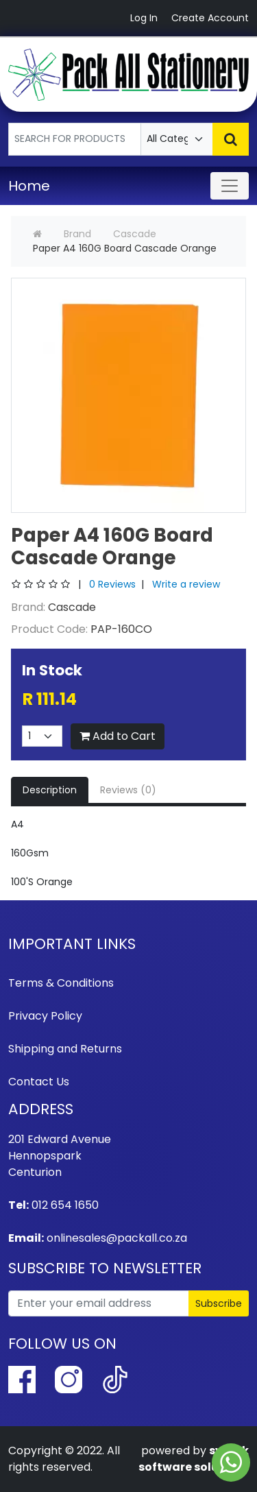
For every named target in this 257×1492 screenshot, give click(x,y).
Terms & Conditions (61, 983)
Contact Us (38, 1082)
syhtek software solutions (193, 1459)
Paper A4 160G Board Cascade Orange (125, 248)
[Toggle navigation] (229, 186)
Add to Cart (117, 736)
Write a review (186, 584)
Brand (77, 234)
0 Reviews (112, 584)
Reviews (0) (128, 790)
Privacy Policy (45, 1016)
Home (29, 185)
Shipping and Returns (65, 1049)
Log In (144, 18)
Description (50, 790)
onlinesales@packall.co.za (117, 1238)
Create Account (210, 18)
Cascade (134, 234)
